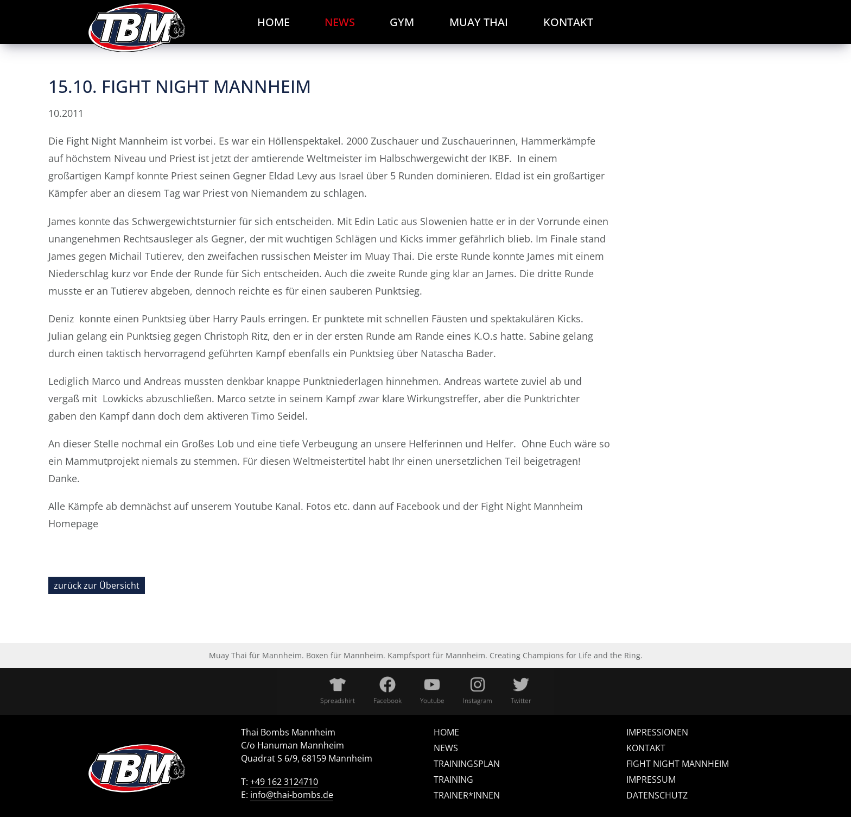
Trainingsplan (467, 764)
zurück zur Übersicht (96, 585)
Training (453, 779)
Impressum (651, 779)
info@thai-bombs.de (291, 795)
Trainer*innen (467, 795)
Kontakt (645, 748)
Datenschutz (657, 795)
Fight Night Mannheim (677, 764)
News (446, 748)
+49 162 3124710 (284, 782)
